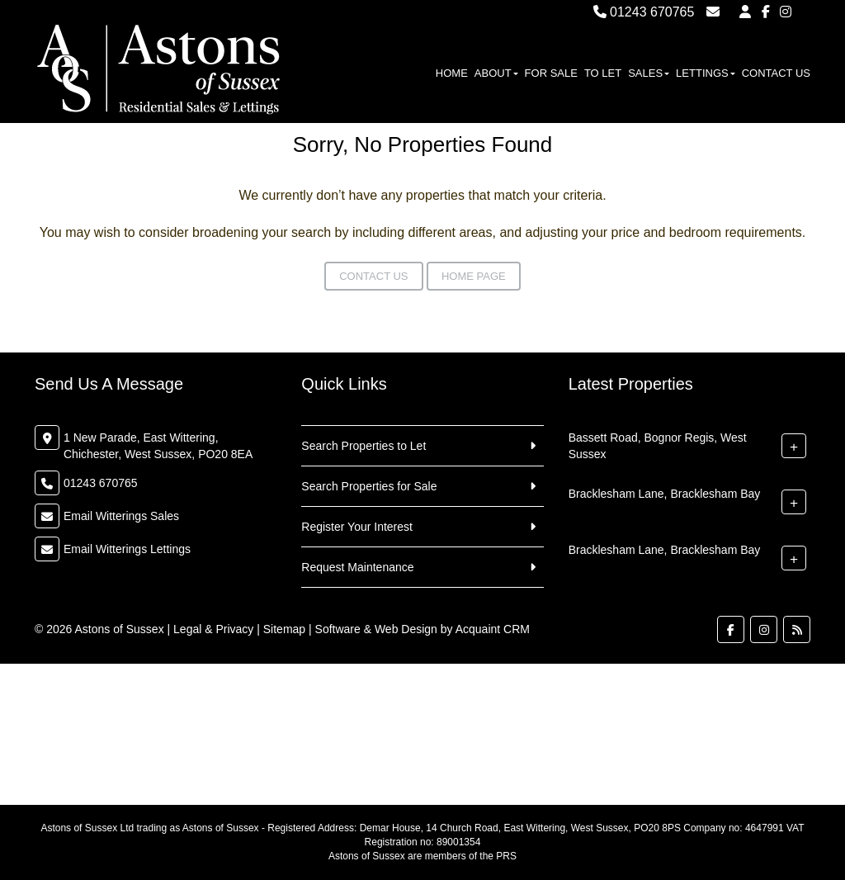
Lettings (705, 73)
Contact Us (776, 73)
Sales (648, 73)
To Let (602, 73)
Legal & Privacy (213, 629)
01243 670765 (644, 12)
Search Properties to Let (363, 445)
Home (452, 73)
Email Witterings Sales (121, 516)
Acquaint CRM (493, 629)
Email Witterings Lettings (127, 549)
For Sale (551, 73)
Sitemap (284, 629)
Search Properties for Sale (369, 486)
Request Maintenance (357, 567)
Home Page (473, 276)
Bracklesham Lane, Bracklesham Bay (665, 493)
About (496, 73)
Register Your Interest (357, 526)
